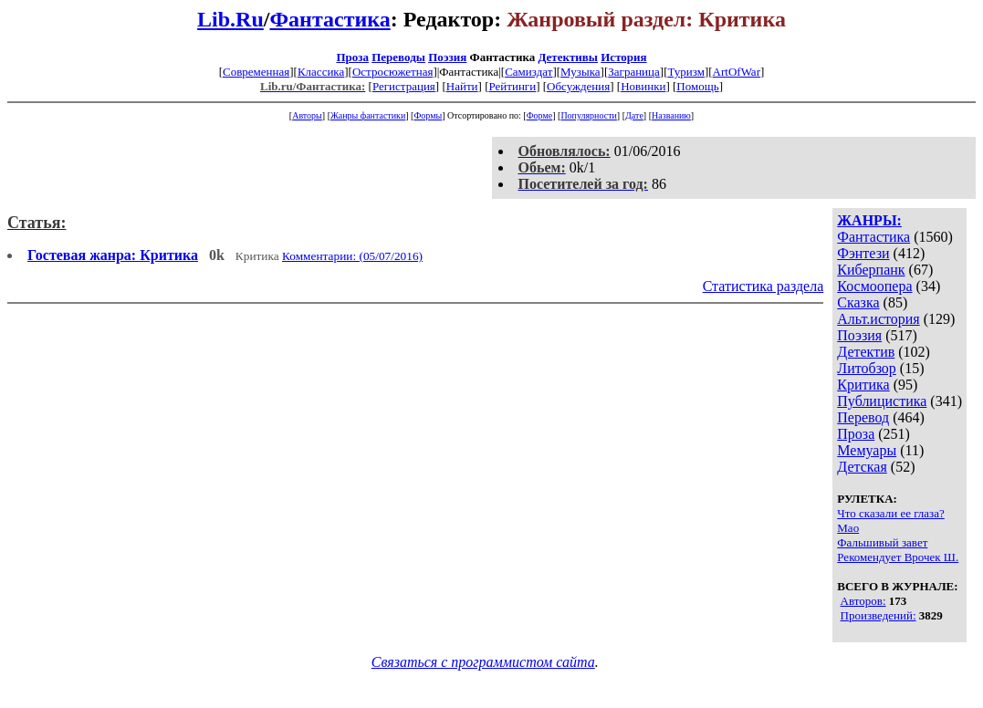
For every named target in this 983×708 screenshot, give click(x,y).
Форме (540, 115)
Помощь (697, 86)
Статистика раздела (763, 286)
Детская (862, 466)
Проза (352, 57)
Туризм (685, 71)
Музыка (580, 71)
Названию (671, 115)
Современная (256, 71)
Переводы (398, 57)
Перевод (863, 417)
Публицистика (881, 401)
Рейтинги (512, 86)
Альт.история (878, 319)
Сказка (858, 302)
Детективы (568, 57)
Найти (462, 86)
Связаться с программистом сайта (483, 662)
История (623, 57)
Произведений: (878, 615)
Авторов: (863, 601)
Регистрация (403, 86)
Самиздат (528, 71)
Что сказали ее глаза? (890, 513)
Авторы (307, 115)
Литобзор (866, 368)
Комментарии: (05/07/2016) (352, 256)
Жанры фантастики (367, 115)
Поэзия (447, 57)
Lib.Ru (230, 19)
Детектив (865, 351)
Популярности (588, 115)
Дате (634, 115)
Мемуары (866, 450)
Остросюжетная (392, 71)
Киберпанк (871, 269)
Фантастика (329, 19)
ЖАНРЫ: (869, 220)
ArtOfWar (736, 71)
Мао (848, 528)
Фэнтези (863, 253)
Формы (427, 115)
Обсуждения (578, 86)
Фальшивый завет (882, 542)
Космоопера (874, 286)
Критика (863, 384)
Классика (321, 71)
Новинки (643, 86)
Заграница (634, 71)
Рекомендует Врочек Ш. (897, 557)
